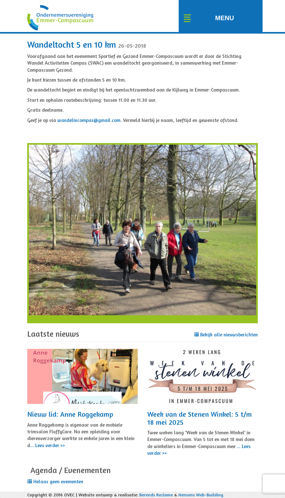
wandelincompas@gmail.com (88, 120)
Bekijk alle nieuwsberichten (226, 335)
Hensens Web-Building (200, 494)
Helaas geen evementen (55, 481)
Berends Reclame (156, 494)
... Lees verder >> (47, 445)
